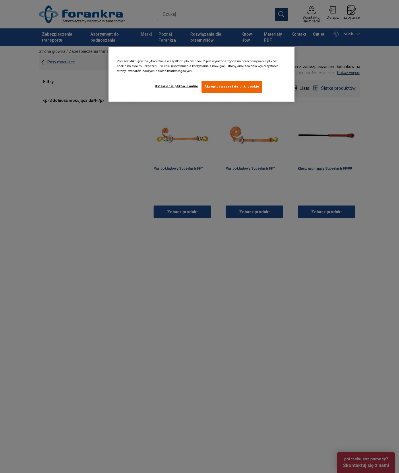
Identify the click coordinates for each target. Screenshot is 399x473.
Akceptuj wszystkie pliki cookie (232, 86)
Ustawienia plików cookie (176, 86)
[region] (201, 74)
